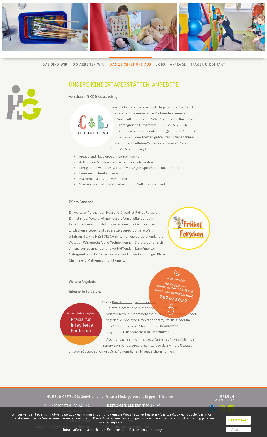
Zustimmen (238, 420)
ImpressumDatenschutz (224, 398)
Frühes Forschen (147, 212)
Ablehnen (238, 429)
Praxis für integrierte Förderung (135, 302)
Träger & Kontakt (208, 64)
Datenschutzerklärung (145, 430)
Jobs (160, 64)
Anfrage (178, 64)
